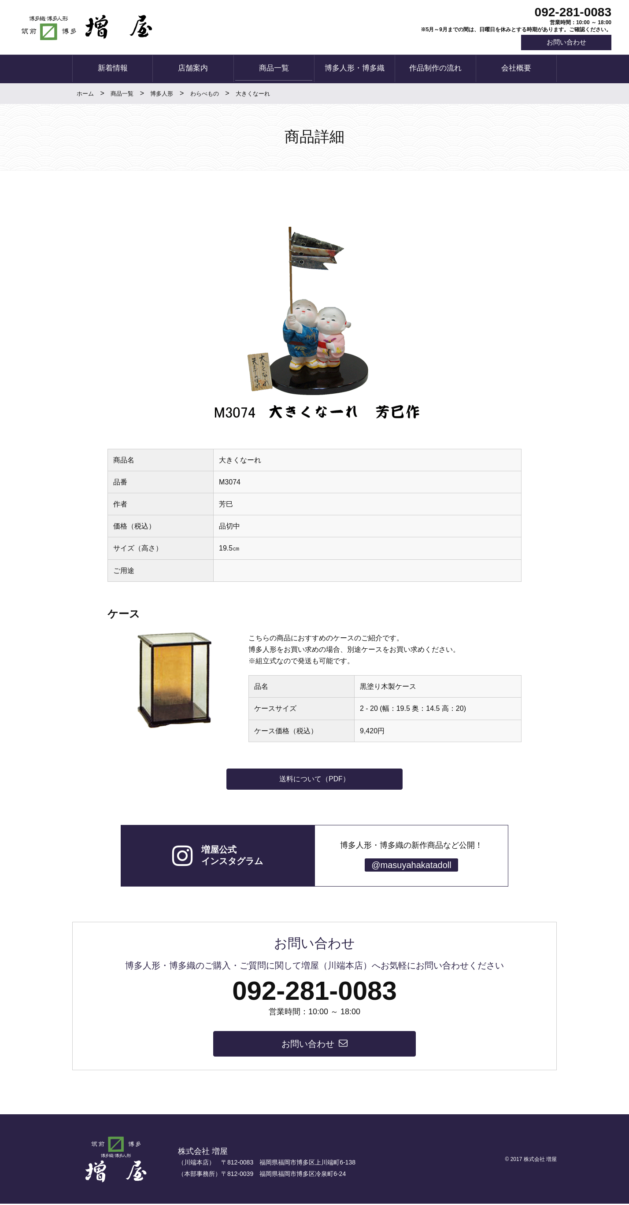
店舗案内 (193, 69)
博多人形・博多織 (355, 69)
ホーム (85, 94)
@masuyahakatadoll (411, 866)
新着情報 (113, 69)
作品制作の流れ (435, 69)
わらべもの (204, 94)
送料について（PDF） (314, 779)
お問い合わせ (565, 43)
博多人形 (161, 94)
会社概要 (516, 69)
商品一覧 (274, 69)
